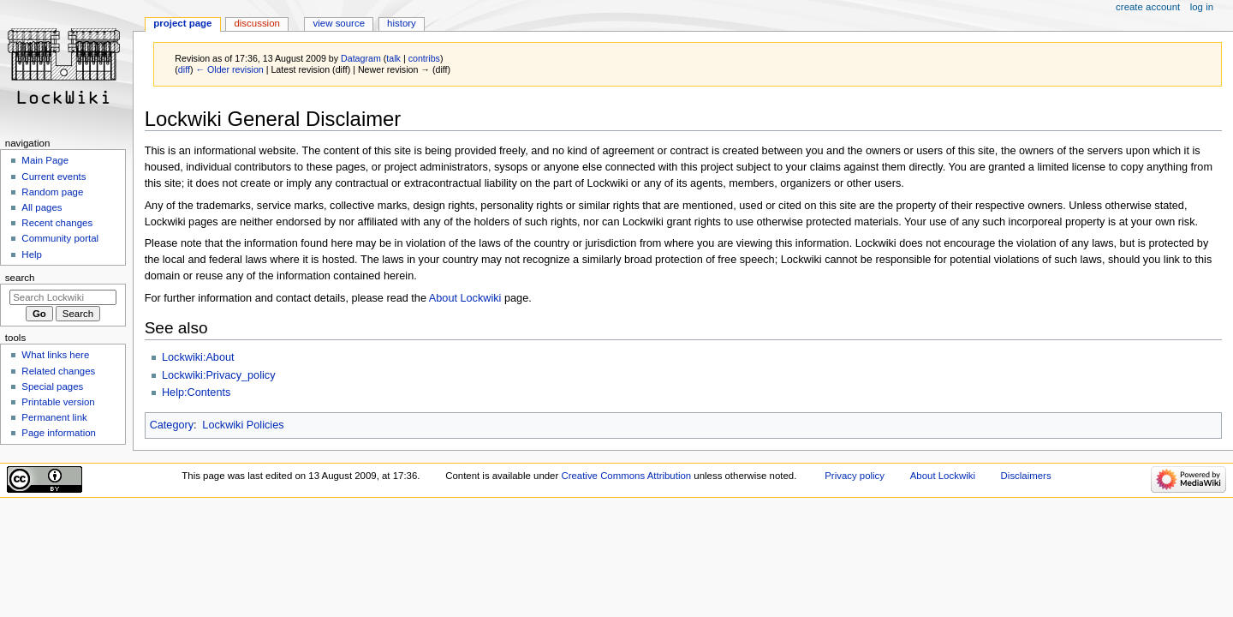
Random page (52, 192)
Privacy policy (855, 475)
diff (184, 69)
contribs (424, 58)
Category (172, 425)
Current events (53, 176)
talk (393, 58)
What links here (55, 355)
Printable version (57, 402)
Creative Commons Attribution (626, 475)
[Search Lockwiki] (62, 297)
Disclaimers (1026, 475)
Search (20, 278)
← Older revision (229, 69)
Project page (182, 23)
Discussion (256, 23)
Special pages (52, 386)
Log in (1201, 7)
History (401, 23)
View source (339, 23)
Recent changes (56, 223)
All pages (41, 207)
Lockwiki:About (198, 357)
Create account (1148, 7)
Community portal (59, 238)
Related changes (58, 371)
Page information (58, 433)
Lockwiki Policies (242, 425)
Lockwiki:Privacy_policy (219, 375)
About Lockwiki (465, 298)
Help (31, 254)
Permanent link (53, 417)
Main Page (44, 160)
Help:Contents (196, 392)
